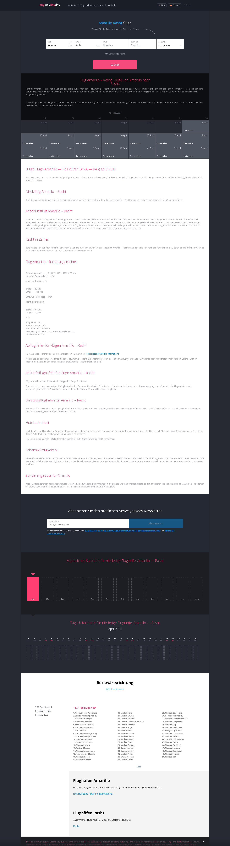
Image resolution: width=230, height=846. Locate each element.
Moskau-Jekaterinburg (85, 751)
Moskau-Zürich (171, 742)
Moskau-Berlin (127, 760)
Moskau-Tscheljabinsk (174, 733)
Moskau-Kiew (80, 730)
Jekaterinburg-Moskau (85, 754)
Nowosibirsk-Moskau (174, 716)
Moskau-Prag (170, 724)
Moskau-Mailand (172, 736)
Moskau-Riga (126, 727)
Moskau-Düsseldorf (173, 751)
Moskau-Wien (126, 730)
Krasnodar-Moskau (84, 742)
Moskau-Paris (126, 713)
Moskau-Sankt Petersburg (86, 713)
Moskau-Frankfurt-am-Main (132, 721)
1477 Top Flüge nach (43, 707)
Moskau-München (83, 760)
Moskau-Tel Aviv (128, 724)
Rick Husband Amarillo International (103, 353)
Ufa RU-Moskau (127, 757)
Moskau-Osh (170, 757)
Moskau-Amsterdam (173, 727)
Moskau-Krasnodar (84, 739)
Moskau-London (127, 733)
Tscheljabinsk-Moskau (174, 739)
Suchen (115, 64)
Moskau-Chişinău (128, 719)
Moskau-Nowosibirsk (174, 713)
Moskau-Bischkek (172, 748)
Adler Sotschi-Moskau (84, 724)
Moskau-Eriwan (127, 716)
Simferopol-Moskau (83, 721)
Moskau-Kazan (127, 739)
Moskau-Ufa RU (127, 736)
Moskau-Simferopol (83, 719)
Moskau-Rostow (83, 745)
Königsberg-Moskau (173, 730)
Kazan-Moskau (127, 748)
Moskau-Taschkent (173, 745)
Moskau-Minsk (127, 754)
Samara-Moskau (128, 751)
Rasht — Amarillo (115, 689)
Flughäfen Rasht (41, 715)
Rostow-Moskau (83, 748)
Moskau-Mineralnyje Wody (86, 733)
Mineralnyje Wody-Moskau (86, 736)
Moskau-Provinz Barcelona (176, 719)
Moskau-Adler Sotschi (84, 727)
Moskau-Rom (126, 742)
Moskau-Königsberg (173, 721)
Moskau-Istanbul (83, 757)
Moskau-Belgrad (172, 754)
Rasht (76, 826)
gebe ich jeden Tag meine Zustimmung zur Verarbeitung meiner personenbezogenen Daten (122, 531)
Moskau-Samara (128, 745)
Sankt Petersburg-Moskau (86, 716)
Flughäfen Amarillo (43, 711)
